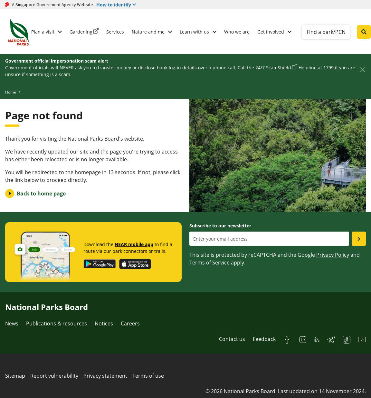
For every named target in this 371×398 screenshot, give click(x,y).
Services (115, 32)
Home (10, 92)
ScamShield (278, 68)
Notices (104, 323)
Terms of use (148, 375)
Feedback (264, 339)
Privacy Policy (332, 254)
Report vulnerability (54, 375)
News (11, 323)
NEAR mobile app (134, 244)
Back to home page (41, 193)
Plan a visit (42, 32)
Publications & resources (56, 323)
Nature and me (148, 32)
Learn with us (194, 32)
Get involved (270, 32)
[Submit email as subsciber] (359, 239)
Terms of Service (209, 262)
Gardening (81, 32)
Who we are (237, 32)
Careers (130, 323)
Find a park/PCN (326, 31)
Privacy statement (105, 375)
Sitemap (15, 375)
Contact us (232, 339)
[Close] (362, 69)
